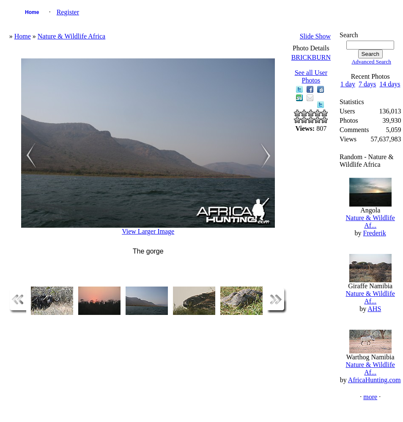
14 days (389, 84)
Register (68, 12)
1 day (347, 84)
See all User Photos (311, 76)
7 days (367, 84)
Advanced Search (371, 61)
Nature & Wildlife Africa (71, 36)
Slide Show (315, 36)
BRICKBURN (311, 57)
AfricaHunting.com (374, 379)
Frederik (374, 233)
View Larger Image (148, 231)
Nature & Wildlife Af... (370, 221)
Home (32, 12)
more (370, 396)
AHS (374, 308)
